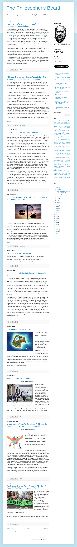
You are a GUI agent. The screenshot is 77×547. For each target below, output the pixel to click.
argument (58, 123)
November (59, 189)
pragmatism (66, 167)
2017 (57, 218)
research (65, 170)
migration (59, 160)
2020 (57, 212)
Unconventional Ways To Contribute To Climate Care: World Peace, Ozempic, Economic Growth (28, 425)
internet (55, 153)
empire (69, 134)
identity (60, 149)
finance (59, 140)
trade (69, 176)
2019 (57, 214)
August (58, 196)
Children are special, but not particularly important (61, 84)
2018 (57, 216)
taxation (69, 173)
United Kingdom (66, 177)
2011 (57, 230)
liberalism (68, 154)
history (60, 147)
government (56, 144)
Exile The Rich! (58, 94)
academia (60, 120)
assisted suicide (67, 123)
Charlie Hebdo (57, 127)
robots (55, 171)
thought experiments (58, 176)
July (58, 198)
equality (55, 138)
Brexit (67, 124)
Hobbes (63, 147)
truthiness (56, 177)
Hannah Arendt (57, 146)
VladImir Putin (61, 180)
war (65, 180)
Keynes (65, 153)
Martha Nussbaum (61, 157)
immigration (64, 149)
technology (56, 174)
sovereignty (56, 173)
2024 (57, 205)
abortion (55, 120)
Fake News (68, 139)
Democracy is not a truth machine (62, 77)
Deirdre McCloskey (66, 130)
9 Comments (22, 189)
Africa (55, 122)
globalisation (68, 143)
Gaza (60, 142)
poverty (59, 167)
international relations (64, 151)
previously (9, 111)
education (56, 134)
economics (67, 133)
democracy (61, 132)
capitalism (68, 126)
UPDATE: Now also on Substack (20, 253)
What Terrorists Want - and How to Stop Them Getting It (62, 88)
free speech (68, 140)
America (65, 122)
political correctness (58, 164)
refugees (68, 169)
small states (44, 341)
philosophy (56, 163)
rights (69, 170)
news (64, 160)
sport (60, 173)
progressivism (56, 169)
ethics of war (56, 139)
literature (62, 156)
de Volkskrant (29, 402)
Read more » (9, 65)
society (68, 171)
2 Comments (22, 265)
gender (63, 142)
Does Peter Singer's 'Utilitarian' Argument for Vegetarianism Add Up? (62, 107)
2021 (57, 210)
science (63, 171)
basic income (56, 124)
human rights (68, 147)
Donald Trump (57, 133)
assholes (63, 123)
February (59, 202)
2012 (57, 228)
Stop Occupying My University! (19, 378)
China (61, 127)
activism (63, 120)
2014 (57, 224)
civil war (65, 127)
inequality (68, 149)
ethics (59, 138)
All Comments (58, 61)
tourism (66, 176)
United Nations (57, 178)
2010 (57, 231)
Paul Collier (60, 161)
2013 (57, 226)
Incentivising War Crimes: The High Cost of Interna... (63, 192)
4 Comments (22, 125)
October (59, 194)
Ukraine (60, 177)
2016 (57, 220)
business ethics (62, 126)
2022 (57, 208)
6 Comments (22, 246)
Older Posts (46, 528)
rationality (65, 169)
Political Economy (66, 164)
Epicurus (62, 136)
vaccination (56, 180)
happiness (63, 146)
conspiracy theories (61, 129)
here (36, 261)
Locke (65, 156)
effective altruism (63, 134)
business (56, 126)
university (68, 178)
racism (61, 169)
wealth (67, 180)
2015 (57, 222)
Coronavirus (67, 129)
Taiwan (66, 173)
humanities (56, 149)
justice (61, 153)
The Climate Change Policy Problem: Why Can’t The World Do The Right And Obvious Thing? (27, 487)
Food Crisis (63, 140)
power (62, 167)
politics (68, 166)
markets (68, 156)
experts (64, 139)
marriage (56, 157)
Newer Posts (10, 528)
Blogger (44, 539)
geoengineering (67, 142)
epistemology (67, 136)
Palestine (55, 161)
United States (63, 178)
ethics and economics (66, 138)
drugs (63, 133)
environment (56, 136)
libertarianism (56, 156)
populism (56, 167)
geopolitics (56, 143)
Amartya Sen (60, 122)
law (64, 154)
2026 (57, 186)
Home (28, 528)
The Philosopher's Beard (33, 8)
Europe (61, 139)
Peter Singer (67, 161)
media (58, 158)
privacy (69, 167)
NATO (62, 160)
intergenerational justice (59, 150)
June (58, 200)
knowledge (59, 154)
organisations (68, 160)
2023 (57, 206)
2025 (57, 187)
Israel (58, 153)
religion (55, 170)
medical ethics (64, 158)
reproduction (60, 170)
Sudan (63, 173)
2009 (57, 233)
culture (59, 130)
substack (33, 381)
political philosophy (59, 166)
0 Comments (22, 371)
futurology (56, 142)
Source (28, 219)
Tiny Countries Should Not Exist (19, 329)
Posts (57, 58)
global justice (62, 143)
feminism (56, 140)
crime (55, 130)
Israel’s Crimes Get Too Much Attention (22, 133)
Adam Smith (68, 120)
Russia (59, 171)
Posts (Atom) (15, 531)
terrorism (61, 174)
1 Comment (22, 69)
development (67, 132)
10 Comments (23, 416)
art (60, 123)
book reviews (62, 125)
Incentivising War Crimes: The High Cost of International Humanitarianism (24, 25)
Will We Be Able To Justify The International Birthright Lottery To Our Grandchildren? (62, 102)
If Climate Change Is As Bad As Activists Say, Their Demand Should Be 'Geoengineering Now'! (27, 78)
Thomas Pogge (67, 174)
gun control (67, 144)
